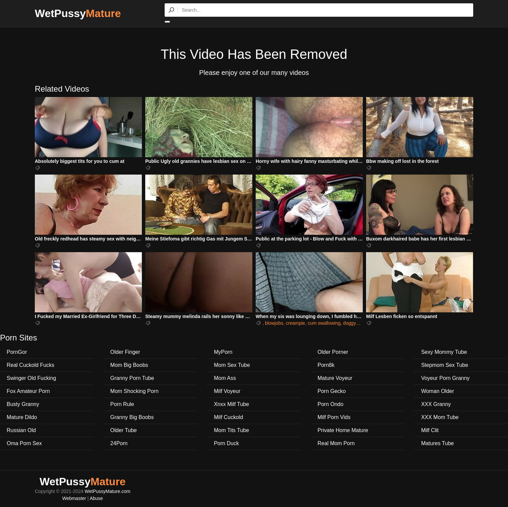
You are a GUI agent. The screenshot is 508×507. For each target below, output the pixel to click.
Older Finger (125, 352)
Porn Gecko (332, 391)
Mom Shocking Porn (134, 391)
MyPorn (223, 352)
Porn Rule (122, 404)
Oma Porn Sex (24, 443)
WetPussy (78, 13)
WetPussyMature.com (108, 491)
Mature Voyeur (335, 378)
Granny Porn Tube (132, 378)
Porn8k (326, 365)
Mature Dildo (22, 417)
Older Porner (333, 352)
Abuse (96, 498)
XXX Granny (436, 404)
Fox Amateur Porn (28, 391)
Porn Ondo (330, 404)
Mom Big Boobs (129, 365)
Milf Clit (429, 430)
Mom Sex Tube (232, 365)
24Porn (119, 443)
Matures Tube (437, 443)
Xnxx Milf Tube (231, 404)
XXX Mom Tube (439, 417)
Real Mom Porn (336, 443)
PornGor (17, 352)
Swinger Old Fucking (31, 378)
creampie (295, 323)
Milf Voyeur (227, 391)
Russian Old (21, 430)
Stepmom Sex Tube (444, 365)
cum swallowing (324, 323)
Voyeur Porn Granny (445, 378)
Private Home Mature (343, 430)
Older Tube (123, 430)
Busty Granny (23, 404)
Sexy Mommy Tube (444, 352)
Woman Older (437, 391)
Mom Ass (225, 378)
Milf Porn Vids (334, 417)
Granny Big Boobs (132, 417)
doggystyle (354, 323)
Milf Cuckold (228, 417)
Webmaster (74, 498)
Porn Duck (226, 443)
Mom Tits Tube (231, 430)
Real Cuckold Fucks (30, 365)
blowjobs (274, 323)
